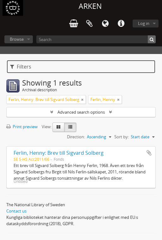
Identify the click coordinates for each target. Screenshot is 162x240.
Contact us (16, 211)
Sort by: (121, 137)
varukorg (73, 24)
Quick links (121, 24)
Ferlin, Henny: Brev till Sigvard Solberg (59, 152)
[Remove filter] (82, 99)
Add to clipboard (149, 153)
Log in (143, 23)
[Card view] (58, 127)
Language (105, 24)
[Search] (96, 39)
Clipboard (89, 24)
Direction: (76, 137)
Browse (17, 39)
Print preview (22, 126)
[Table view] (70, 127)
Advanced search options (81, 112)
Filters (20, 66)
